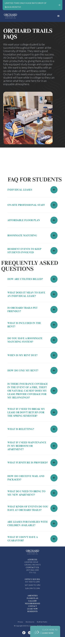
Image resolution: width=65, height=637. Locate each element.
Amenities (32, 595)
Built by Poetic (42, 622)
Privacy (20, 622)
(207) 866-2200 (32, 570)
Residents (32, 611)
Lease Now (32, 609)
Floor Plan (32, 598)
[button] (58, 16)
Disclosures (30, 622)
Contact (32, 606)
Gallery (32, 601)
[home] (29, 16)
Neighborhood (32, 603)
